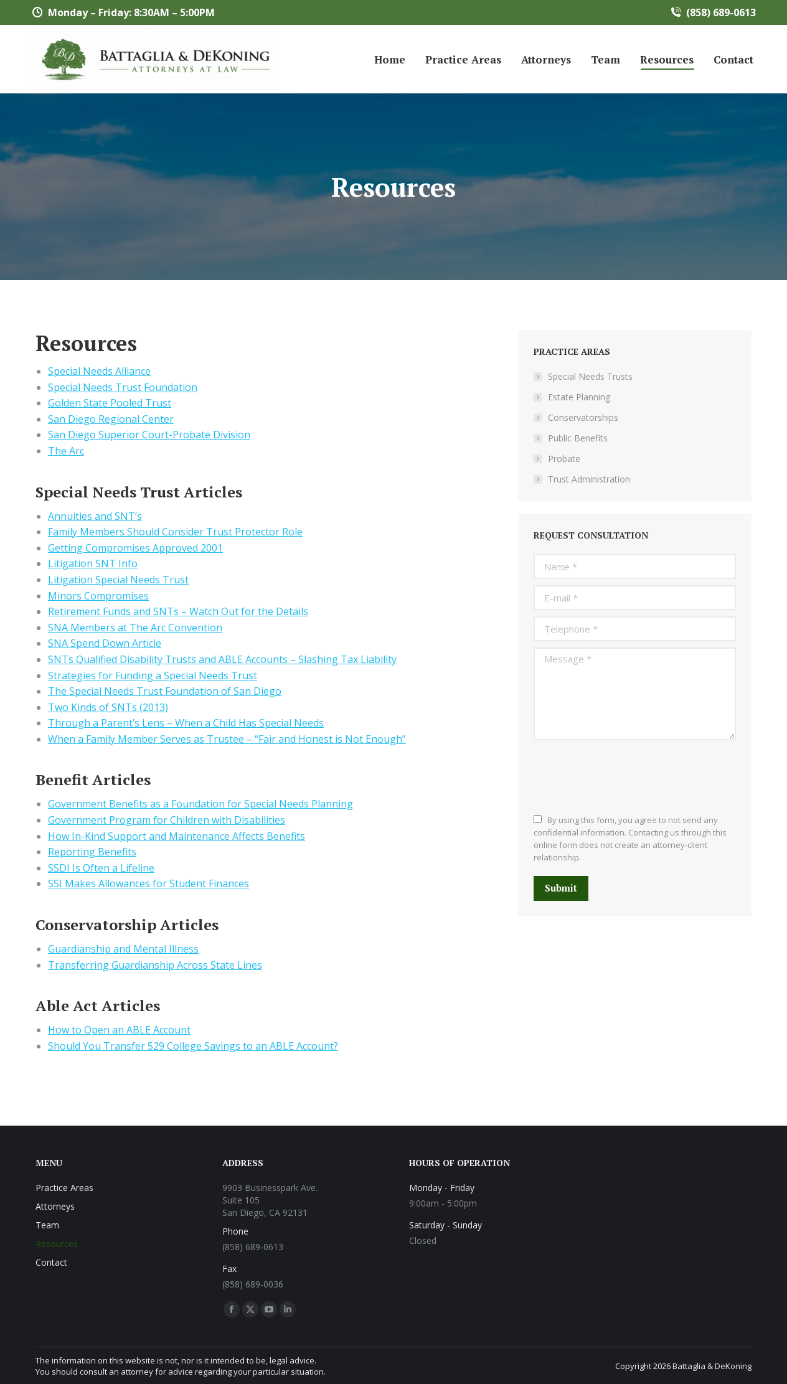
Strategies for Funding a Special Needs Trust (152, 675)
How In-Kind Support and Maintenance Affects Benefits (176, 836)
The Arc (66, 451)
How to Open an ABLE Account (119, 1030)
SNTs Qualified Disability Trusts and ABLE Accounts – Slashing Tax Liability (222, 659)
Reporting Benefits (92, 852)
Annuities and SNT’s (95, 516)
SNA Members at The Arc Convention (135, 627)
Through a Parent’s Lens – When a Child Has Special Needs (186, 723)
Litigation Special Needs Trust (118, 579)
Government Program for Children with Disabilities (166, 820)
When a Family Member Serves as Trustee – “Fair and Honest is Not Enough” (227, 739)
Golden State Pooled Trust (109, 403)
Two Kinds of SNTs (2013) (108, 707)
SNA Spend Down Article (104, 643)
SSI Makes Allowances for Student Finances (148, 883)
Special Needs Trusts (590, 376)
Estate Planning (579, 397)
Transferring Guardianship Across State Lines (155, 965)
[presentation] (628, 777)
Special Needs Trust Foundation (122, 387)
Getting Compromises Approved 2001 (135, 548)
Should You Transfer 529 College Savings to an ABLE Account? (193, 1046)
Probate (564, 458)
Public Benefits (578, 438)
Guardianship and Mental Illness (123, 949)
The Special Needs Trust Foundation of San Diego (164, 691)
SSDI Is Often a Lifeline (101, 868)
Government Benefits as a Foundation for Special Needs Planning (200, 804)
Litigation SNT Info (93, 563)
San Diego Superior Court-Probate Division (149, 434)
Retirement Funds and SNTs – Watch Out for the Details (178, 611)
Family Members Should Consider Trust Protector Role (175, 532)
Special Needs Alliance (99, 371)
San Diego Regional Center (111, 419)
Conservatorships (583, 417)
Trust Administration (589, 479)
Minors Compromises (98, 596)
